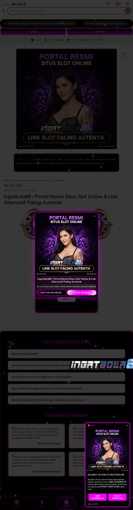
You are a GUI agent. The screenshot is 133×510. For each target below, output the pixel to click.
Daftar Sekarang (51, 292)
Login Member (82, 292)
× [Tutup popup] (94, 216)
